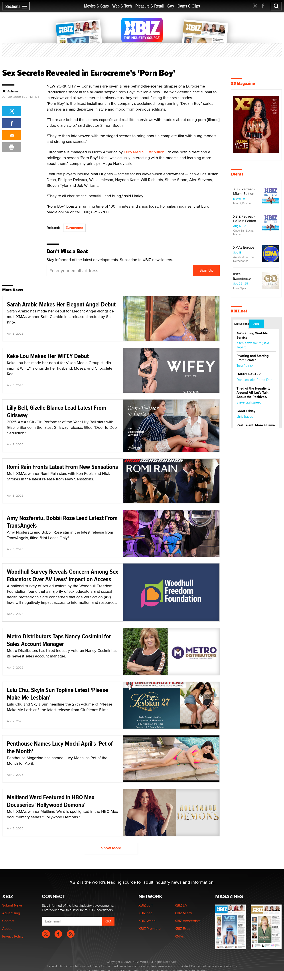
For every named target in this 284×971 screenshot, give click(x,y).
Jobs (256, 324)
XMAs (179, 936)
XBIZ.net (239, 311)
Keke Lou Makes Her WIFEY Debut (48, 356)
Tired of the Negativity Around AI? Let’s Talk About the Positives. (253, 392)
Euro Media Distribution (145, 152)
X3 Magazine (243, 83)
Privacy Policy (13, 936)
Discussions (241, 324)
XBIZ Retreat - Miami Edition (244, 191)
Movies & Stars (96, 6)
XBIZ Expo (183, 928)
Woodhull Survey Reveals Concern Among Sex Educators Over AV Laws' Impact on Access (62, 575)
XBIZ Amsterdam (188, 920)
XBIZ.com (145, 905)
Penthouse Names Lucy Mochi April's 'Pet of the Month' (60, 747)
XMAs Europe (243, 247)
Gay (170, 6)
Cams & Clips (189, 6)
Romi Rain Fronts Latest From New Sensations (62, 466)
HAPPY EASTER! (249, 374)
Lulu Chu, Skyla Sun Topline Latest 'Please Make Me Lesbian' (57, 693)
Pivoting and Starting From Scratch (253, 358)
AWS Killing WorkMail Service (253, 335)
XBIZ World (147, 920)
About (7, 928)
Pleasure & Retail (149, 6)
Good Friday (246, 411)
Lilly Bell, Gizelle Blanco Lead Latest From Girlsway (56, 411)
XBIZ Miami (183, 913)
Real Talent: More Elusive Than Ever (256, 427)
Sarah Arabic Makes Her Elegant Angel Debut (61, 304)
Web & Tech (122, 6)
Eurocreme (74, 227)
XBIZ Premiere (149, 928)
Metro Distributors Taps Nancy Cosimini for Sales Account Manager (59, 640)
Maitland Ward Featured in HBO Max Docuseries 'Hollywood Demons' (50, 801)
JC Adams (10, 91)
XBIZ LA (181, 905)
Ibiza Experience (242, 276)
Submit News (12, 905)
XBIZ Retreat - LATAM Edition (244, 218)
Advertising (11, 913)
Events (237, 174)
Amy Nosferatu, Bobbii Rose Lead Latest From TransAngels (62, 521)
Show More (111, 848)
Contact (8, 920)
